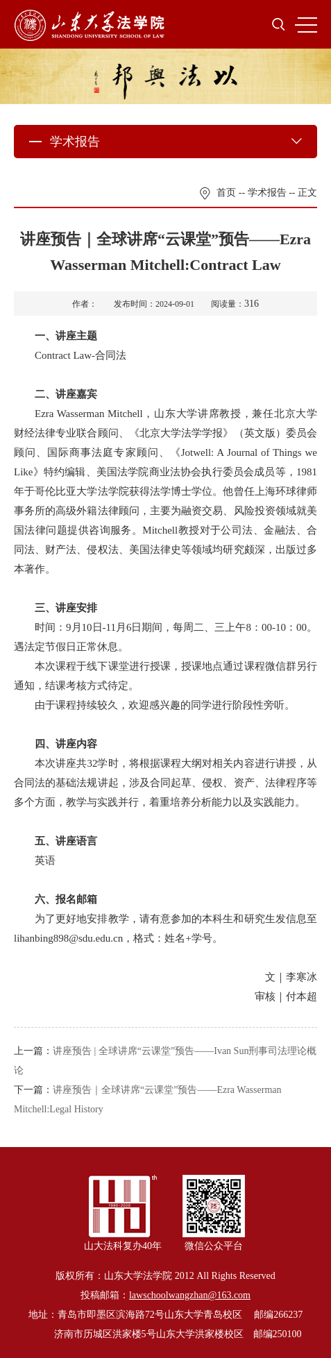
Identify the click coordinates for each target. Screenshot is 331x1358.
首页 (226, 192)
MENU (306, 25)
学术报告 (267, 192)
